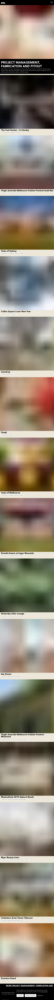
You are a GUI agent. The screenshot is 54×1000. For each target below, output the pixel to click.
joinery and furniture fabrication (16, 676)
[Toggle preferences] (40, 995)
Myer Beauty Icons (10, 858)
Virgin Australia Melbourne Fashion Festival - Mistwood (23, 736)
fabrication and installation (19, 253)
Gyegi (4, 432)
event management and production (21, 739)
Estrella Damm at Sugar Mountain (17, 553)
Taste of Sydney (9, 251)
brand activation (4, 253)
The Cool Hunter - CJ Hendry (15, 130)
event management (10, 253)
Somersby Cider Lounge (12, 614)
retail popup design (10, 799)
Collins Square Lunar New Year (16, 312)
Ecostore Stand (8, 979)
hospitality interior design (11, 920)
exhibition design (4, 132)
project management (9, 434)
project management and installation (14, 132)
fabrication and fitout (9, 374)
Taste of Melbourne (10, 493)
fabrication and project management (21, 799)
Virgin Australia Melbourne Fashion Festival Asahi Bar (27, 191)
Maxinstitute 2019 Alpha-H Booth (17, 797)
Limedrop (5, 372)
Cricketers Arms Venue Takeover (17, 918)
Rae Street (6, 674)
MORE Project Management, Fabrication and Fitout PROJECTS (29, 987)
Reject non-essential (30, 995)
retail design (4, 374)
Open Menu (52, 2)
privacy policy (44, 991)
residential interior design (6, 676)
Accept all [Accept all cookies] (20, 995)
